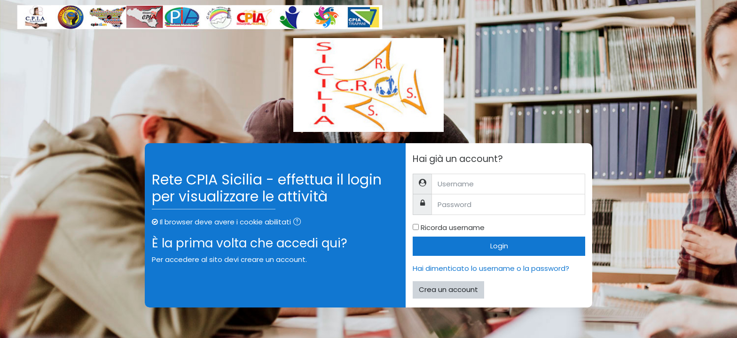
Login (499, 246)
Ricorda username (453, 227)
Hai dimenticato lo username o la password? (491, 268)
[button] (299, 223)
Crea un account (448, 289)
